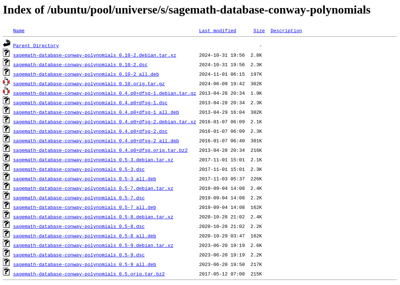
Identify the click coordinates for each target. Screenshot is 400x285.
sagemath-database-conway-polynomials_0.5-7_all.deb (84, 207)
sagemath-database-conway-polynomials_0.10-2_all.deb (86, 74)
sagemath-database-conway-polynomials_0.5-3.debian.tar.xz (93, 159)
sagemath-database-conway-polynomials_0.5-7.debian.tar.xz (93, 188)
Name (19, 30)
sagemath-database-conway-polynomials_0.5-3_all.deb (84, 178)
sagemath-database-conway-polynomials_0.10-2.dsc (80, 64)
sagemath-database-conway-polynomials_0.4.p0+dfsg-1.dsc (90, 102)
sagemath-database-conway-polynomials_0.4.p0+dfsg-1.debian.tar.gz (104, 93)
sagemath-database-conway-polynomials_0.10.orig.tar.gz (89, 83)
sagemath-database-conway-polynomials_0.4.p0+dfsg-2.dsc (90, 131)
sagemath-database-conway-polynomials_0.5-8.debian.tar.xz (93, 216)
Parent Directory (36, 45)
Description (286, 30)
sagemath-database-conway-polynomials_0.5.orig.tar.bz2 (89, 273)
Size (259, 30)
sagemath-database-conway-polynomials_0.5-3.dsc (79, 169)
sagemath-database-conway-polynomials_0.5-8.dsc (79, 226)
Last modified (217, 30)
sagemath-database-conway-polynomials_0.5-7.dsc (79, 197)
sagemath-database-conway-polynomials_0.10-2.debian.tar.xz (94, 55)
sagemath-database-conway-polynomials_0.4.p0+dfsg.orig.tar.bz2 (100, 150)
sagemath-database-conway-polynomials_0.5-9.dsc (79, 254)
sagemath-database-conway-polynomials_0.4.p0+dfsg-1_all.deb (96, 112)
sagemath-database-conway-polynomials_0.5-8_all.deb (84, 235)
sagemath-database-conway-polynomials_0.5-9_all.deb (84, 264)
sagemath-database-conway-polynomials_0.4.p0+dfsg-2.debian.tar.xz (104, 121)
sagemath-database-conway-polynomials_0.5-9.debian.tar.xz (93, 245)
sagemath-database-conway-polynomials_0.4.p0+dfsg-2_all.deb (96, 140)
